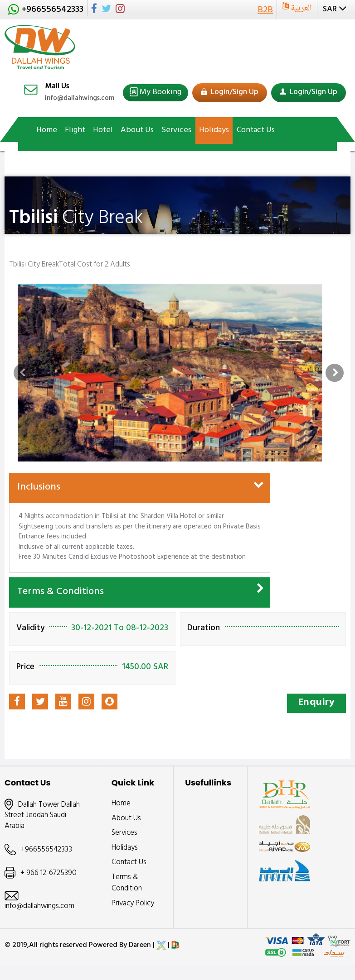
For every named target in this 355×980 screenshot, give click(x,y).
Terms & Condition (127, 884)
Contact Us (129, 863)
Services (124, 833)
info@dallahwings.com (79, 98)
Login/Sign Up (229, 93)
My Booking (159, 92)
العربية (300, 8)
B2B (265, 10)
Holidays (125, 848)
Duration (203, 629)
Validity (30, 629)
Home (121, 804)
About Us (126, 819)
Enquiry (316, 703)
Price (25, 668)
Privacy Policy (133, 904)
